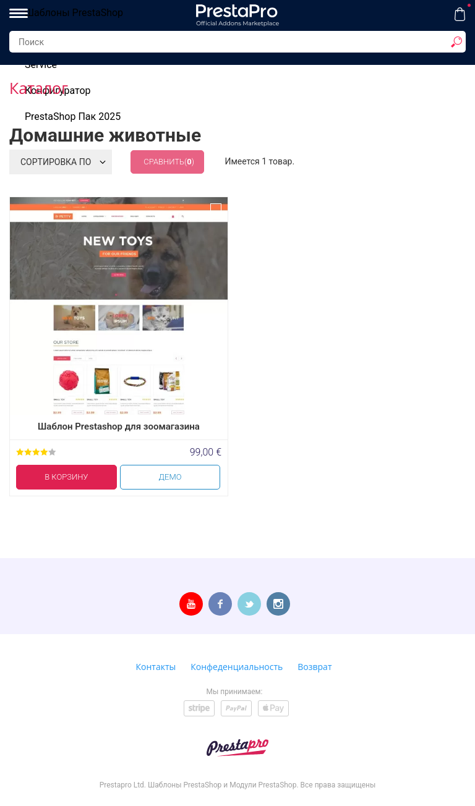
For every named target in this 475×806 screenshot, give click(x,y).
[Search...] (237, 42)
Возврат (314, 666)
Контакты (156, 666)
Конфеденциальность (236, 666)
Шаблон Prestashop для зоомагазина (119, 426)
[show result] (456, 42)
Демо (170, 476)
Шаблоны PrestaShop (74, 13)
